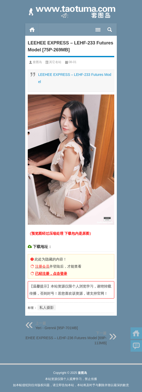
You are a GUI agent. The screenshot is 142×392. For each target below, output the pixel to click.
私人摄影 (46, 307)
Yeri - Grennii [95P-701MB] (56, 328)
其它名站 (55, 62)
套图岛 (37, 62)
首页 (32, 29)
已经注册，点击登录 (51, 273)
